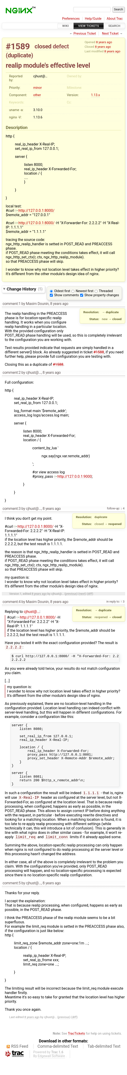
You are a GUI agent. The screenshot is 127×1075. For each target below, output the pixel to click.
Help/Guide (93, 19)
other (37, 95)
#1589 (18, 46)
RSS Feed (19, 1061)
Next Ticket (110, 34)
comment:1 (11, 304)
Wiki (65, 26)
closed (43, 46)
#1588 (98, 352)
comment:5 (11, 898)
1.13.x (95, 95)
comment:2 (11, 372)
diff (90, 593)
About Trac (115, 19)
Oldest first (62, 291)
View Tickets (88, 26)
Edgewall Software (51, 1071)
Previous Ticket (84, 34)
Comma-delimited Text (57, 1061)
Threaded (106, 291)
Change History (24, 288)
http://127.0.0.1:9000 (73, 476)
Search (114, 26)
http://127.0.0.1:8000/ (34, 210)
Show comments (66, 295)
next (82, 593)
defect (61, 46)
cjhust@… (31, 611)
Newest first (84, 291)
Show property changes (102, 295)
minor (37, 88)
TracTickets (76, 1048)
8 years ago (104, 42)
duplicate (19, 55)
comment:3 (11, 508)
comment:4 (11, 602)
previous (70, 593)
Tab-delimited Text (104, 1061)
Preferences (71, 19)
